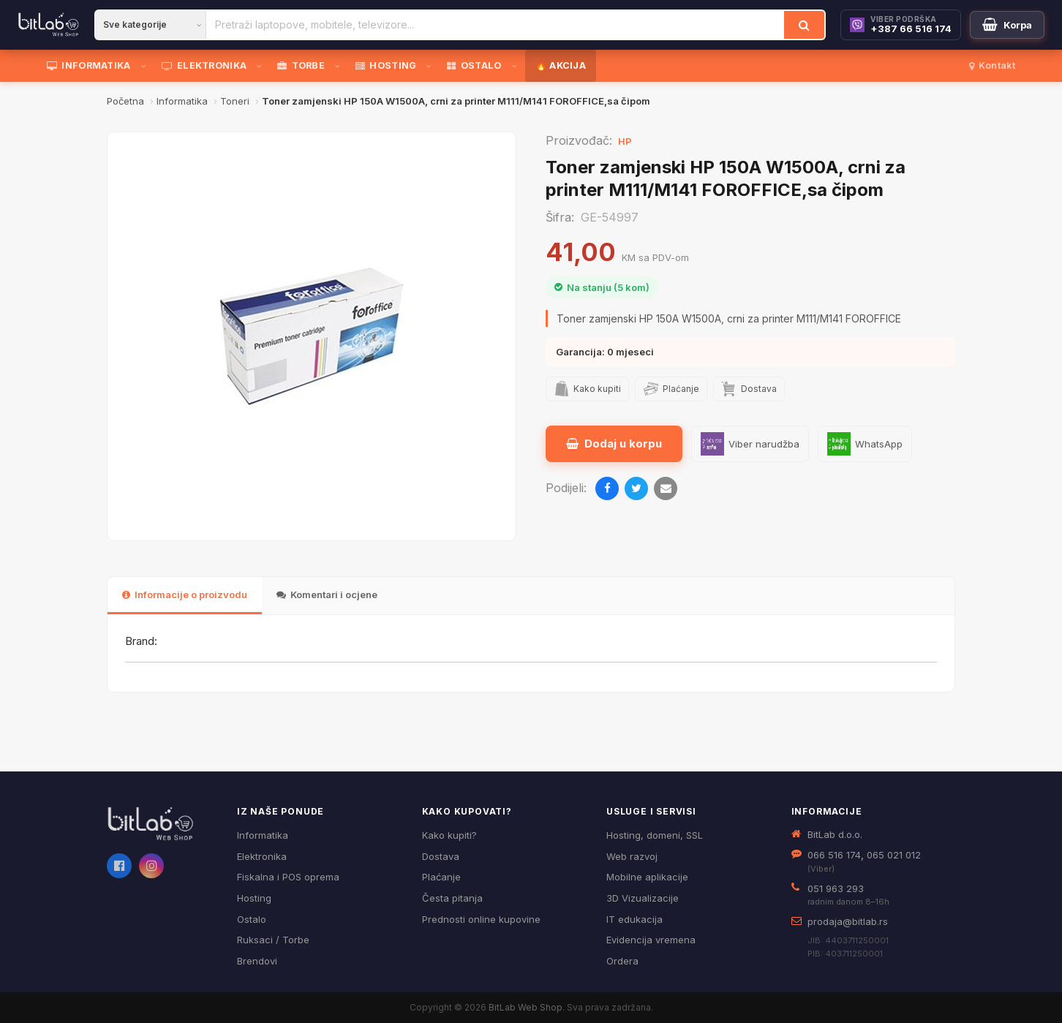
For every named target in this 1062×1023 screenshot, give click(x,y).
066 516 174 (834, 855)
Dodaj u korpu (614, 443)
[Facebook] (119, 865)
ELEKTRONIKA (204, 65)
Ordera (622, 961)
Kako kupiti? (449, 835)
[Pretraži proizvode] (495, 25)
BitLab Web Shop (525, 1007)
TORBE (301, 65)
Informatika (262, 835)
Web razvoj (632, 856)
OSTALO (474, 65)
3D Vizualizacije (642, 898)
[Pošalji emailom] (665, 488)
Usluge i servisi (651, 811)
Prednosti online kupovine (481, 919)
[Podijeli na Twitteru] (636, 488)
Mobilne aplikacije (647, 877)
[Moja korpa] (1007, 25)
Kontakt (992, 65)
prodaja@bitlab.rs (847, 921)
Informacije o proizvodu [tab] (184, 594)
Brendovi (257, 961)
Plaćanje (441, 877)
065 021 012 (894, 855)
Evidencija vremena (651, 939)
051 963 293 (835, 888)
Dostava (440, 856)
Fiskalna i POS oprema (288, 877)
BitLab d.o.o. (834, 834)
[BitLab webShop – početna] (161, 824)
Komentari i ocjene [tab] (326, 594)
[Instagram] (151, 865)
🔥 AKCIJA (560, 65)
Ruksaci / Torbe (273, 939)
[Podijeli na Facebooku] (607, 488)
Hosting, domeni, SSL (654, 835)
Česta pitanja (452, 898)
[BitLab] (49, 24)
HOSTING (385, 65)
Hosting (254, 898)
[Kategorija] (151, 25)
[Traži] (804, 25)
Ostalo (251, 919)
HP (625, 141)
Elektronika (262, 856)
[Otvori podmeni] (146, 66)
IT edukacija (634, 919)
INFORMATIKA (89, 65)
